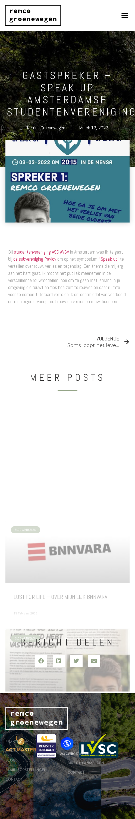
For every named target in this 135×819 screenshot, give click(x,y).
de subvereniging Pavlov (34, 259)
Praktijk (16, 725)
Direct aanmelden (86, 753)
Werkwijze (78, 743)
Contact (13, 763)
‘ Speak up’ (109, 259)
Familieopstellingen (26, 753)
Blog (10, 744)
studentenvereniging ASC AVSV (41, 252)
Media (11, 734)
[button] (125, 15)
